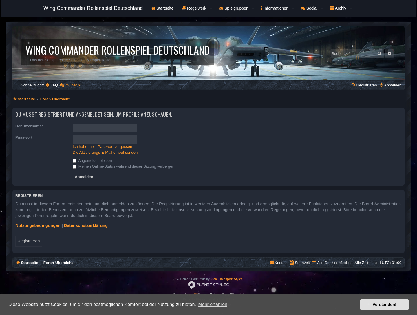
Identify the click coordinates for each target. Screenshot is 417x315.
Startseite (162, 8)
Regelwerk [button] (197, 8)
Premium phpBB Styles (227, 279)
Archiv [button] (341, 8)
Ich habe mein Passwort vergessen (102, 146)
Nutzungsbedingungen (38, 225)
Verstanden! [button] (384, 304)
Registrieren (28, 241)
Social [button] (312, 8)
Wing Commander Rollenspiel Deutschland (93, 8)
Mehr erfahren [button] (212, 304)
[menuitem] (51, 85)
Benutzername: (29, 126)
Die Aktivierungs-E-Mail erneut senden (105, 152)
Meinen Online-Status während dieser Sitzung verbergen (123, 166)
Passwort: (24, 137)
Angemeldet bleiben (92, 160)
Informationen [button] (277, 8)
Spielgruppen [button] (236, 8)
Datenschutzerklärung (86, 225)
